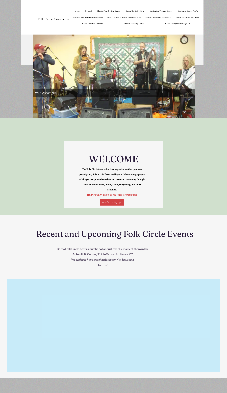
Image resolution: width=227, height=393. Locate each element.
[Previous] (37, 76)
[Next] (190, 76)
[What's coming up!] (112, 202)
